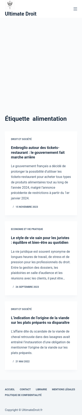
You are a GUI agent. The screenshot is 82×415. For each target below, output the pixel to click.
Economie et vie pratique (27, 229)
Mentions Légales (63, 389)
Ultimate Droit (20, 14)
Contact (25, 389)
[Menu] (75, 9)
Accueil (10, 389)
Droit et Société (21, 139)
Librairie (41, 389)
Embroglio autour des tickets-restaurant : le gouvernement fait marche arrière (38, 152)
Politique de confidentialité (23, 395)
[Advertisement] (41, 61)
